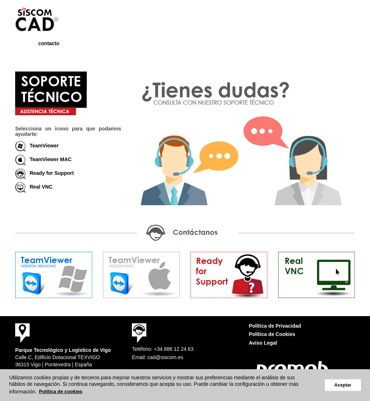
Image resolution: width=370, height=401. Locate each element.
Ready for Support (44, 173)
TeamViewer (37, 145)
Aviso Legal (263, 343)
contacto (48, 43)
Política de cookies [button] (60, 391)
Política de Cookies (272, 334)
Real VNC (33, 187)
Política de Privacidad (275, 326)
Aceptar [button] (342, 385)
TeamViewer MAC (43, 159)
